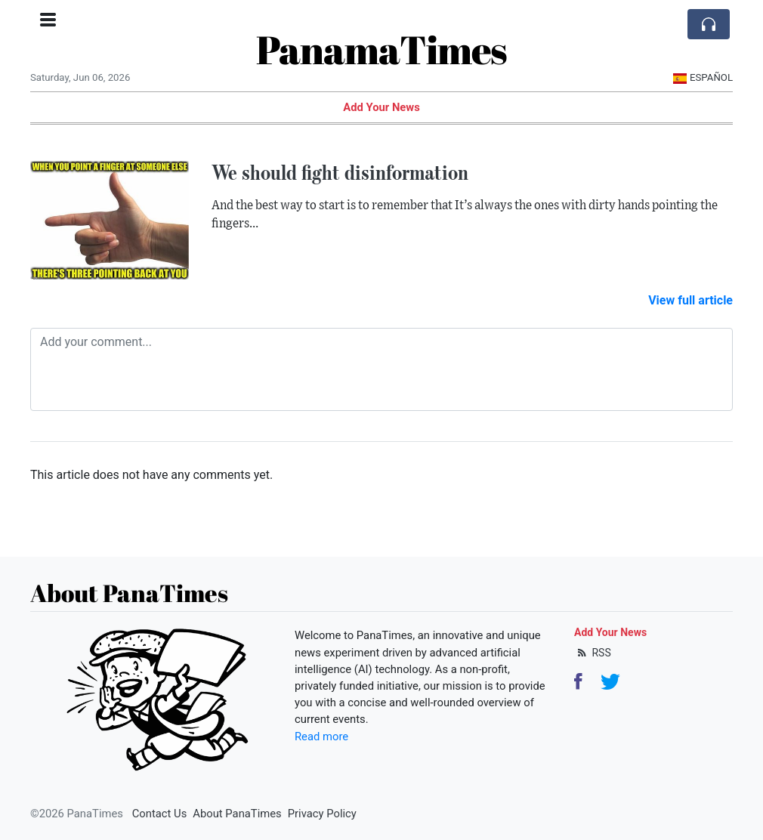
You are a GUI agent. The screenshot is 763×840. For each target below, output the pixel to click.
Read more (321, 736)
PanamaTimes (381, 49)
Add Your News (381, 107)
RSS (592, 653)
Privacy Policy (322, 813)
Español (703, 77)
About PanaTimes (237, 813)
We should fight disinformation (340, 172)
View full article (690, 300)
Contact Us (159, 813)
